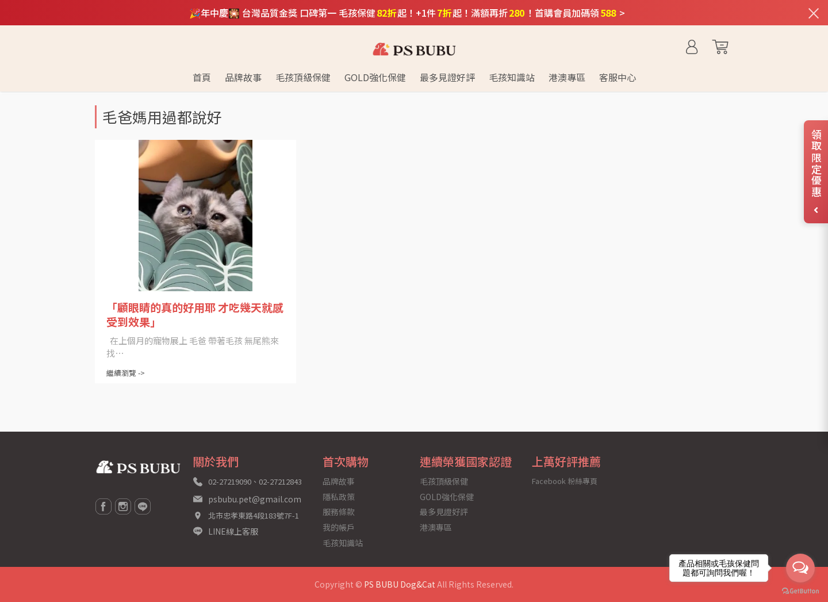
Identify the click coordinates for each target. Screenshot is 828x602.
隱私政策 (339, 496)
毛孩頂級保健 (444, 481)
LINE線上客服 (233, 531)
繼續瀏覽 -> (125, 372)
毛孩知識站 (343, 542)
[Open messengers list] (800, 568)
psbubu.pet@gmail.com (254, 499)
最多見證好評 (444, 511)
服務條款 (339, 511)
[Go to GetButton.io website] (800, 590)
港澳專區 (436, 527)
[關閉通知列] (813, 12)
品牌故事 (339, 481)
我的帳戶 (339, 527)
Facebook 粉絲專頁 (564, 480)
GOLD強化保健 (447, 496)
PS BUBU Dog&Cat (399, 584)
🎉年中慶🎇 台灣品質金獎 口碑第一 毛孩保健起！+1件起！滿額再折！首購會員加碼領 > (407, 13)
